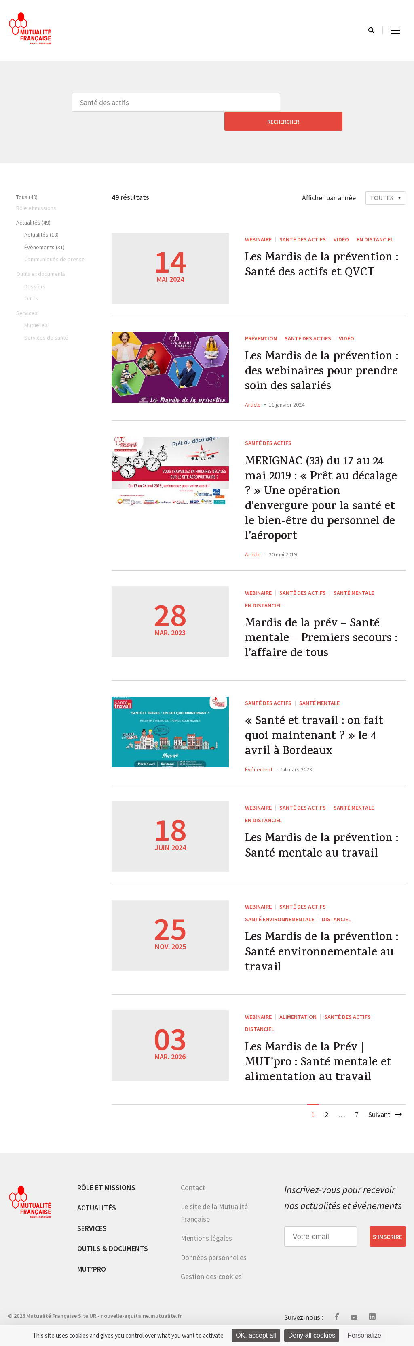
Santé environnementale (279, 918)
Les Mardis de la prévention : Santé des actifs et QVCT (321, 248)
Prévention (261, 319)
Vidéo (341, 220)
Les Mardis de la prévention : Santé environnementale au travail (321, 954)
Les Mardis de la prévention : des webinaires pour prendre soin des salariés (321, 355)
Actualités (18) (41, 215)
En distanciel (375, 220)
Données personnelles (214, 1263)
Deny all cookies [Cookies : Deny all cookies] (312, 1335)
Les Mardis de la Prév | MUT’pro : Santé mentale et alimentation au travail (320, 1068)
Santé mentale (354, 584)
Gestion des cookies (211, 1282)
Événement (258, 768)
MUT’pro (91, 1275)
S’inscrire (387, 1243)
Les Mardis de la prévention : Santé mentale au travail (321, 847)
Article (253, 389)
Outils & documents (112, 1254)
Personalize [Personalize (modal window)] (364, 1335)
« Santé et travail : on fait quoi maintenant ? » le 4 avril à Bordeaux (317, 734)
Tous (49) (27, 178)
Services (92, 1234)
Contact (193, 1193)
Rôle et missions (106, 1193)
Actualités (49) (33, 203)
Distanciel (336, 918)
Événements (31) (44, 228)
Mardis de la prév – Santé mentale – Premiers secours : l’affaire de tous (321, 633)
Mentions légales (206, 1244)
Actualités (96, 1213)
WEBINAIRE (258, 220)
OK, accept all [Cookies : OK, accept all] (256, 1335)
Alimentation (298, 1019)
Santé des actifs (302, 220)
